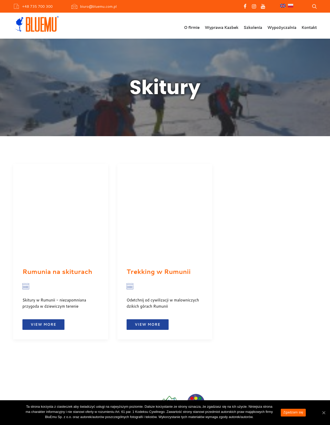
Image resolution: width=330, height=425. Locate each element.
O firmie (191, 27)
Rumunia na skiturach (57, 271)
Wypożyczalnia (281, 27)
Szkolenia (253, 27)
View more (43, 324)
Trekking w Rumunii (159, 271)
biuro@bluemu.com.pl (98, 6)
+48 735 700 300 (37, 6)
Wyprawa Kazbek (221, 27)
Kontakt (309, 27)
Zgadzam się (293, 412)
